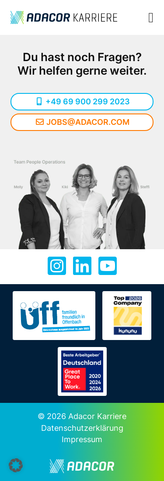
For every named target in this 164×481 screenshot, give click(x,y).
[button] (15, 465)
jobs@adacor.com (82, 122)
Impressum (82, 439)
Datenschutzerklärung (82, 428)
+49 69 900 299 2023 (82, 101)
